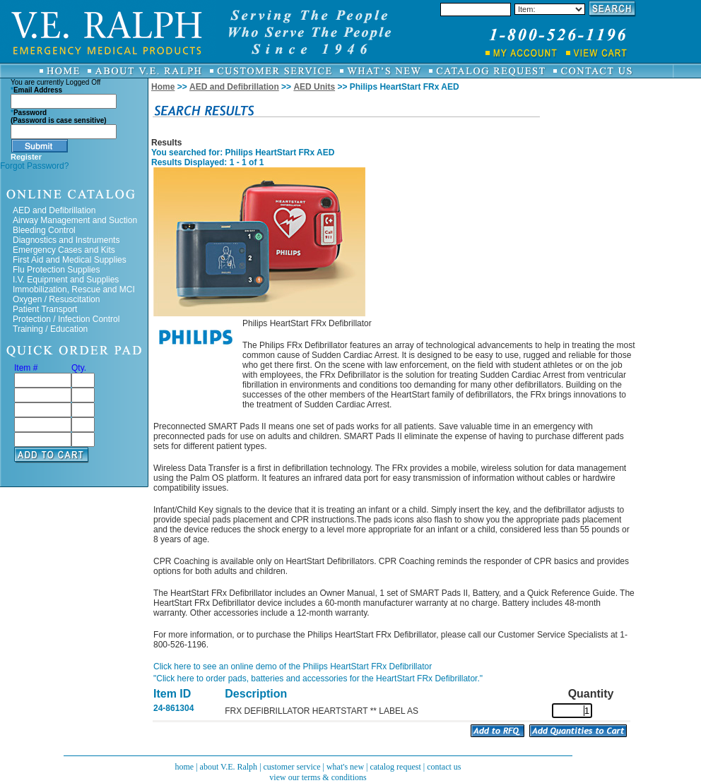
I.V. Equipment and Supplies (66, 280)
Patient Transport (45, 309)
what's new (345, 767)
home (184, 767)
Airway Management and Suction (75, 220)
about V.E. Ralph (229, 767)
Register (26, 157)
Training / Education (50, 329)
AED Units (314, 87)
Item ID (172, 694)
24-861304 (173, 708)
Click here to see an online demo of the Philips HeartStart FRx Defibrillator (292, 666)
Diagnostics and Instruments (66, 240)
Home (163, 87)
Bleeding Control (44, 230)
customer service (292, 767)
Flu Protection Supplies (56, 270)
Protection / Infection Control (66, 319)
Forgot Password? (34, 166)
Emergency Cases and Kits (64, 250)
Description (256, 694)
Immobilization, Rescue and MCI (74, 289)
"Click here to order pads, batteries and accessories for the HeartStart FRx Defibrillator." (318, 678)
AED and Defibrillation (54, 210)
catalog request (395, 767)
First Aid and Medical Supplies (69, 260)
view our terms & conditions (317, 777)
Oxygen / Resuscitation (56, 299)
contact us (444, 767)
